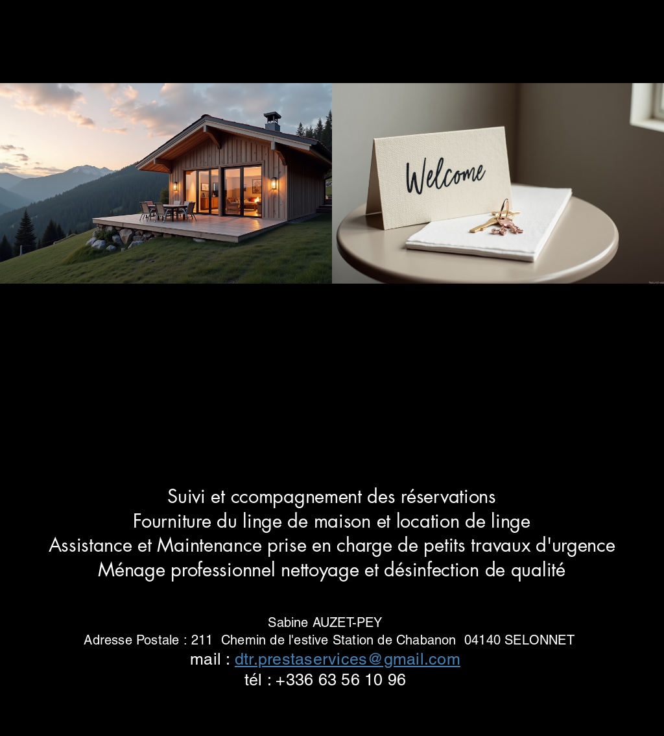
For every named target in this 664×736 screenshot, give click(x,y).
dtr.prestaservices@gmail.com (347, 659)
